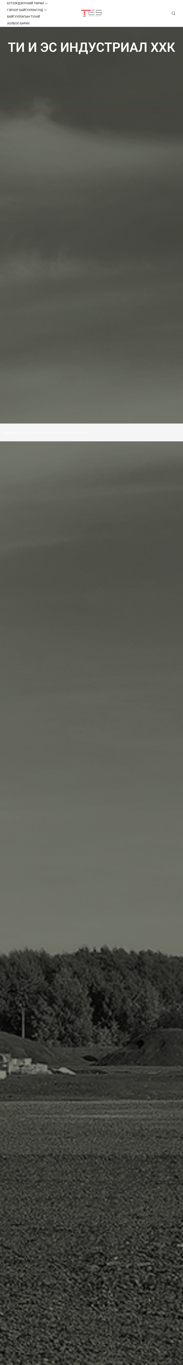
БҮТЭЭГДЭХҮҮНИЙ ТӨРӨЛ (25, 3)
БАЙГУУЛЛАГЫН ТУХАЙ (23, 16)
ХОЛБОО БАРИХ (18, 23)
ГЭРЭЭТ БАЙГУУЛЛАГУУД (25, 10)
